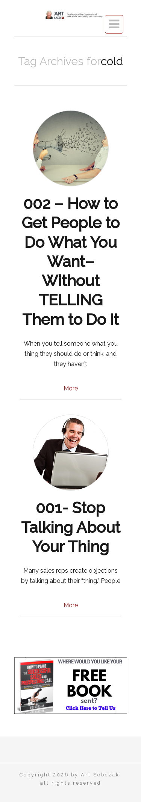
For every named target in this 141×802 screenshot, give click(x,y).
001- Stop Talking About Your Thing (70, 527)
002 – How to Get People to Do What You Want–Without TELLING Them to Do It (70, 261)
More (71, 388)
